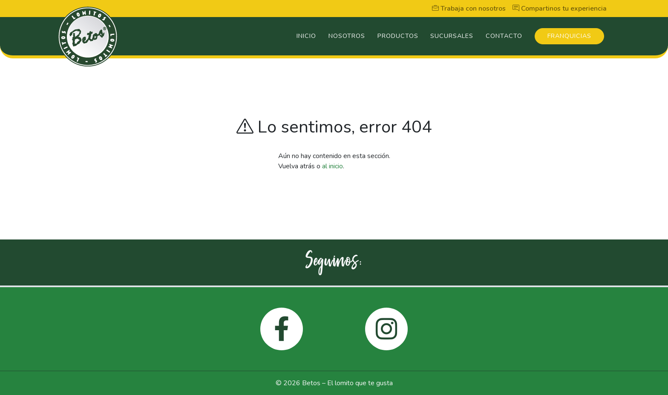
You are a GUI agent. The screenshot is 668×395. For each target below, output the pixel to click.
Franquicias (569, 36)
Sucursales (451, 36)
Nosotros (346, 36)
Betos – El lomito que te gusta (347, 383)
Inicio (306, 36)
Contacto (504, 36)
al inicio (332, 166)
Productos (397, 36)
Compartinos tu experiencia (560, 8)
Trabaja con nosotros (469, 8)
